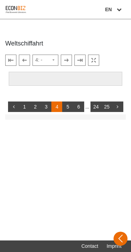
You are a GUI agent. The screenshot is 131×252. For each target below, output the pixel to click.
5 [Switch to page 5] (67, 107)
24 (96, 107)
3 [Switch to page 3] (46, 107)
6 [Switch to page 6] (78, 107)
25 (107, 107)
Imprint (114, 246)
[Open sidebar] (121, 239)
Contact (89, 246)
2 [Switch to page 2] (35, 107)
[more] (117, 107)
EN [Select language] (114, 9)
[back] (13, 107)
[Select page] (45, 60)
